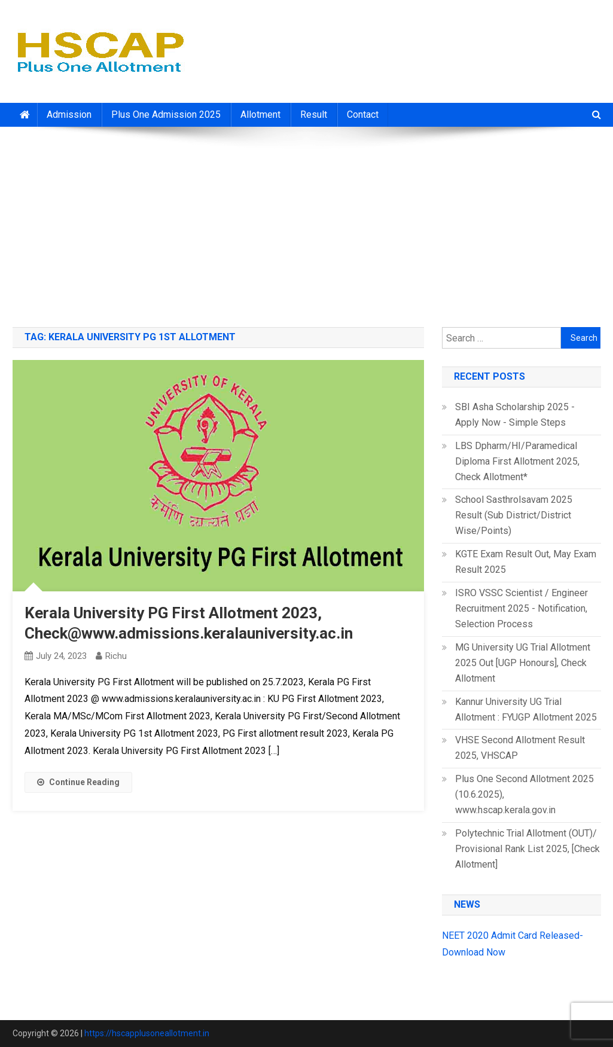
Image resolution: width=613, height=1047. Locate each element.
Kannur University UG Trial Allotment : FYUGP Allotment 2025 (526, 709)
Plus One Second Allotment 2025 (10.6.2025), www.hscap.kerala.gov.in (524, 794)
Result (313, 114)
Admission (69, 114)
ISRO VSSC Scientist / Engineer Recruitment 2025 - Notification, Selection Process (521, 608)
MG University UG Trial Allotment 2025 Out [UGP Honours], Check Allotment (522, 663)
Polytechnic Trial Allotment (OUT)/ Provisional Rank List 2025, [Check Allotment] (527, 849)
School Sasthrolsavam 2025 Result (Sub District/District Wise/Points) (513, 515)
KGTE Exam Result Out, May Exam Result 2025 (525, 561)
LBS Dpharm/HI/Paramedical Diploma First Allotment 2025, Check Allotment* (517, 461)
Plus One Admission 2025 (166, 114)
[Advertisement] (306, 222)
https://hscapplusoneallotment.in (146, 1033)
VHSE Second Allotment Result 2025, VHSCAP (520, 747)
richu (116, 656)
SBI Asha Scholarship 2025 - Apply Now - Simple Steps (515, 414)
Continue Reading (78, 782)
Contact (363, 114)
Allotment (260, 114)
